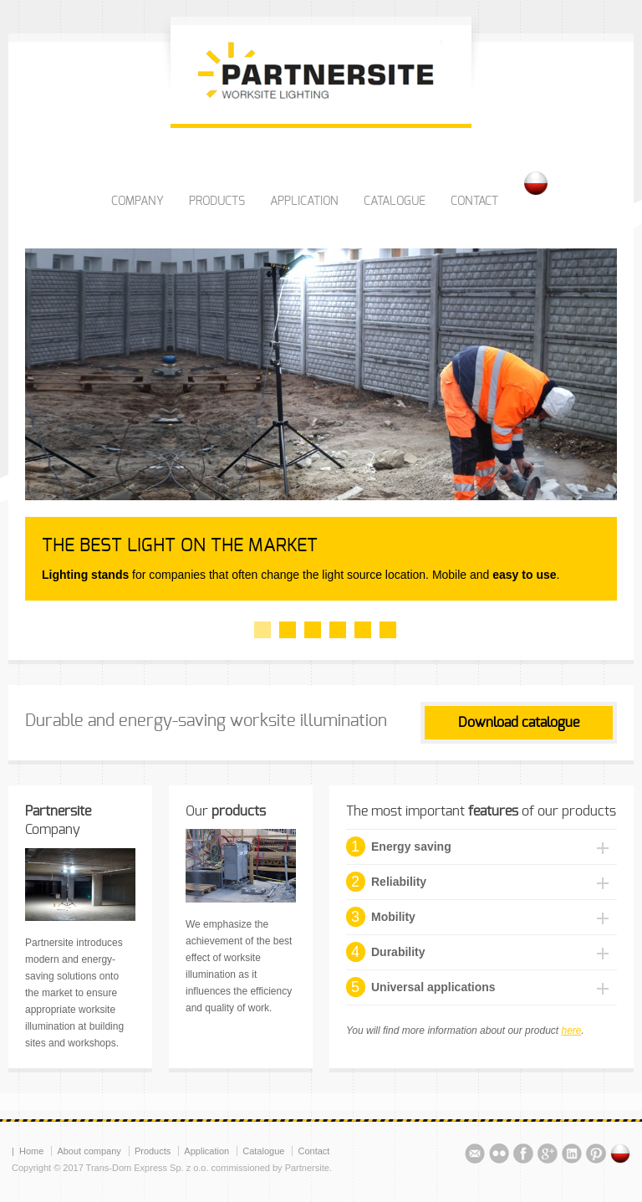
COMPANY (137, 201)
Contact (313, 1151)
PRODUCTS (217, 201)
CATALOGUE (394, 201)
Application (206, 1151)
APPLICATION (304, 201)
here (571, 1030)
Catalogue (263, 1151)
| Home (27, 1151)
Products (153, 1151)
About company (88, 1151)
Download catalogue (518, 722)
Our (226, 811)
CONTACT (474, 201)
